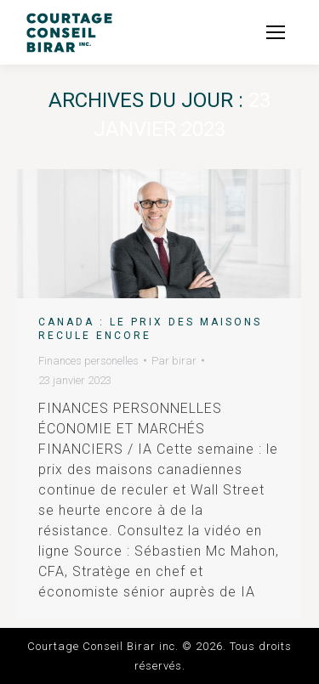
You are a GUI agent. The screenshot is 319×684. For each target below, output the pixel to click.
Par (174, 360)
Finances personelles (88, 360)
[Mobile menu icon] (275, 32)
